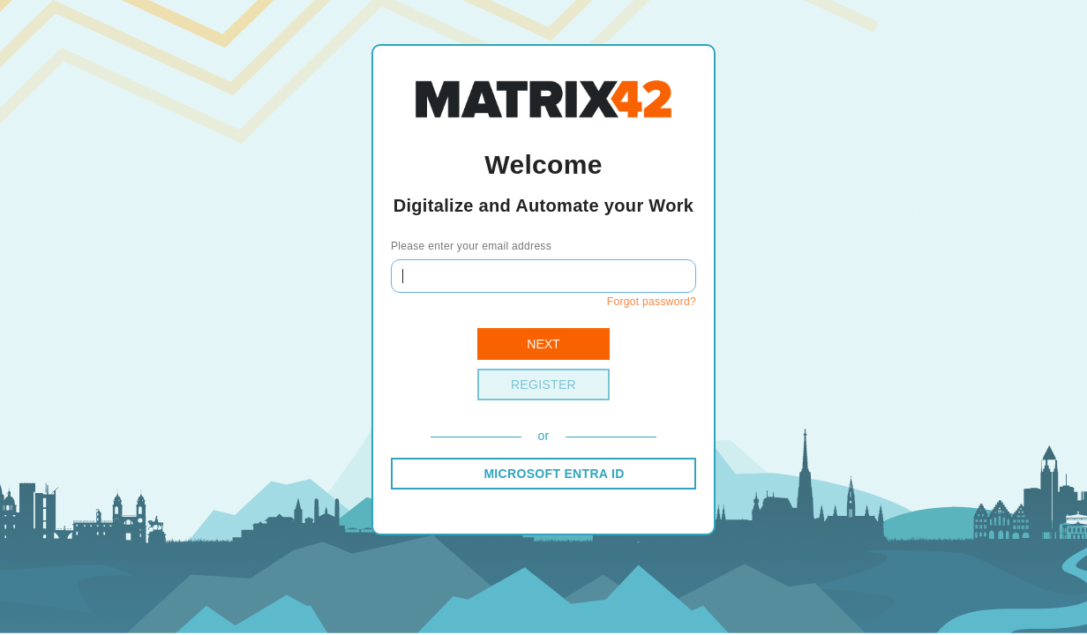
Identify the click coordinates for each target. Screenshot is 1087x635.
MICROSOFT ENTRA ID (554, 474)
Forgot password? (651, 301)
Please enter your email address (471, 246)
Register (543, 384)
